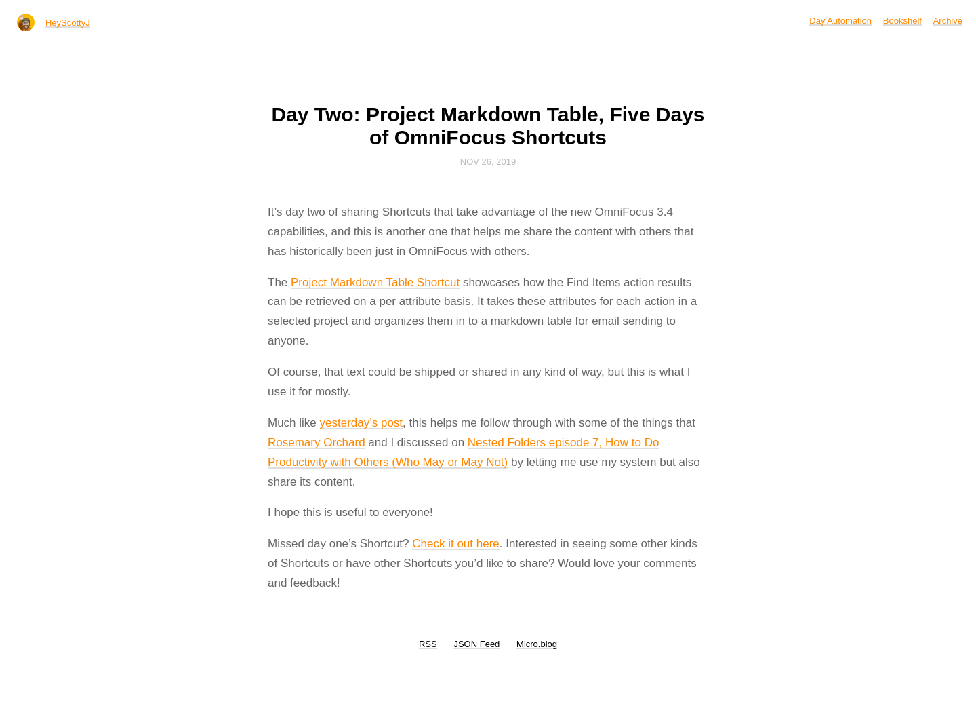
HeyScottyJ (67, 23)
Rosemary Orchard (316, 442)
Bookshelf (902, 21)
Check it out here (456, 543)
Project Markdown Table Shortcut (375, 282)
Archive (947, 21)
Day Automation (840, 21)
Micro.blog (536, 644)
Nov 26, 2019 (488, 162)
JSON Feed (476, 644)
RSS (428, 644)
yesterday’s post (361, 422)
